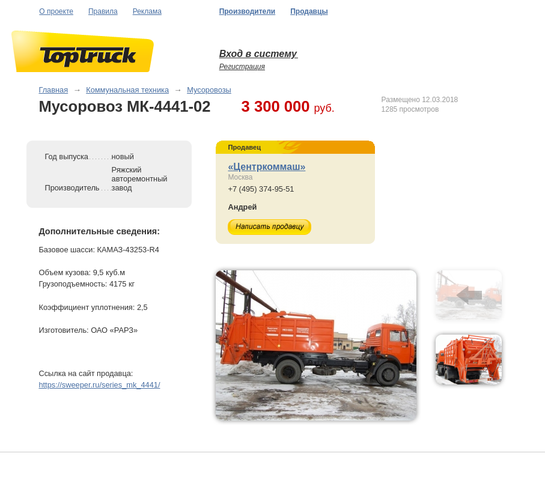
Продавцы (308, 11)
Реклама (147, 11)
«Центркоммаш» (266, 167)
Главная (53, 89)
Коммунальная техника (127, 89)
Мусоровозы (209, 89)
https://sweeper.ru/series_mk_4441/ (99, 384)
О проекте (56, 11)
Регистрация (242, 66)
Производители (247, 11)
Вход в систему (258, 54)
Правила (103, 11)
